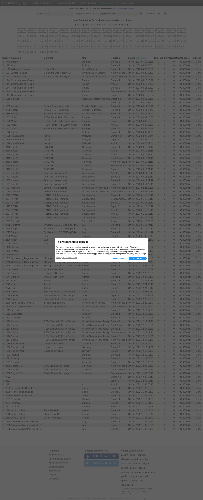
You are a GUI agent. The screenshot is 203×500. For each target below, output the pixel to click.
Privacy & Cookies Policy (66, 258)
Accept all (137, 258)
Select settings (118, 258)
